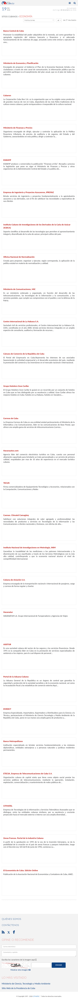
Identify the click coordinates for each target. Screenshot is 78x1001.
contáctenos (10, 925)
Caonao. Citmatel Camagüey (16, 515)
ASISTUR (7, 644)
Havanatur (8, 612)
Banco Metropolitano (13, 741)
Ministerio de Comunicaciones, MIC (19, 289)
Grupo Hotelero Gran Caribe (16, 386)
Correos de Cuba (10, 418)
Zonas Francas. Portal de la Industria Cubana (23, 838)
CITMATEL (7, 805)
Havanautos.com (11, 450)
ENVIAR (59, 965)
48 (59, 20)
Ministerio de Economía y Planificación (20, 63)
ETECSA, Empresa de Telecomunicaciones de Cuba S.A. (27, 773)
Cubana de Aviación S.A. (14, 579)
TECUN (6, 483)
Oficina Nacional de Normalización (19, 257)
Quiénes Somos (11, 919)
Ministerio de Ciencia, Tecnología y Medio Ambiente (26, 983)
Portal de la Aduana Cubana (15, 676)
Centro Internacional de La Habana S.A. (21, 321)
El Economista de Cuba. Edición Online (20, 870)
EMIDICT (7, 709)
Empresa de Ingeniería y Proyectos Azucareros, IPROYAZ (28, 192)
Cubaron (7, 95)
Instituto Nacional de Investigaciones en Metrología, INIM (29, 547)
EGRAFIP (7, 160)
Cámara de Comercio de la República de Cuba (23, 353)
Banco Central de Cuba (13, 31)
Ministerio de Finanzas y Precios (17, 127)
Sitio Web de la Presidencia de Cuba (18, 988)
